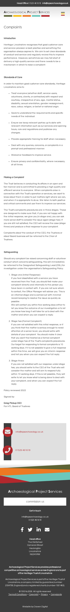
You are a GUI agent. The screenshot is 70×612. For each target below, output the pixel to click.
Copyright (33, 594)
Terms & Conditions (17, 594)
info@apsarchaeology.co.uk (55, 3)
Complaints (56, 594)
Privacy (44, 594)
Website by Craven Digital (35, 607)
